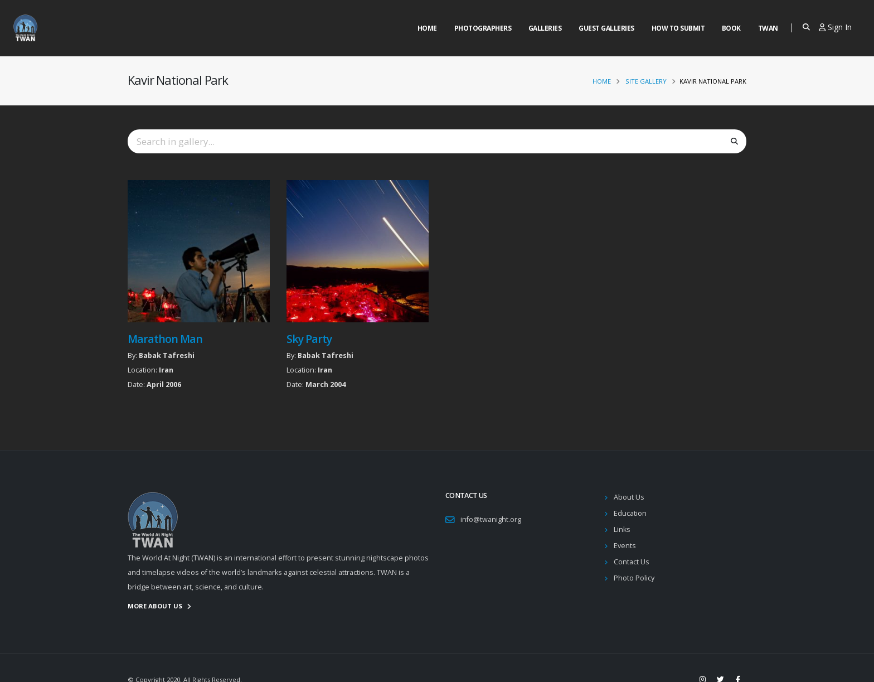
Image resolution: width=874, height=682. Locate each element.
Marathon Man (165, 338)
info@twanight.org (490, 519)
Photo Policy (634, 578)
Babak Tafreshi (167, 355)
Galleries (545, 28)
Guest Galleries (606, 28)
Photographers (483, 28)
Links (622, 529)
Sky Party (309, 338)
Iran (166, 370)
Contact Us (631, 562)
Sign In (835, 27)
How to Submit (678, 28)
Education (630, 513)
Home (427, 28)
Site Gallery (646, 81)
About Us (629, 497)
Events (625, 545)
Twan (768, 28)
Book (731, 28)
